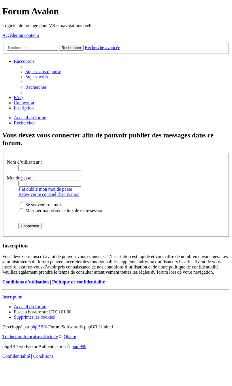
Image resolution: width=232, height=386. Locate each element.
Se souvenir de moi (40, 204)
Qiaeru (70, 336)
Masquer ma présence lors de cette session (61, 210)
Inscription (12, 296)
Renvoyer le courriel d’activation (49, 194)
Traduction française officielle (30, 336)
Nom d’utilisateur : (24, 162)
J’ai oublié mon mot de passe (45, 189)
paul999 (79, 346)
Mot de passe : (20, 177)
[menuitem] (43, 71)
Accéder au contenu (20, 35)
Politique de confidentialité (78, 281)
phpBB (37, 326)
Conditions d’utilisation (25, 281)
